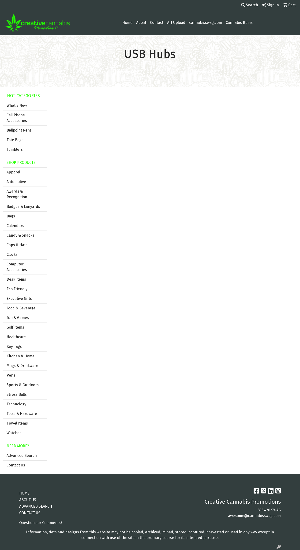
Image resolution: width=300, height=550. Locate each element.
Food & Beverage (21, 308)
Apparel (13, 172)
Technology (16, 404)
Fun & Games (18, 317)
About (141, 22)
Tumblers (15, 149)
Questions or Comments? (40, 523)
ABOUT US (27, 500)
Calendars (15, 226)
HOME (24, 493)
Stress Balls (17, 394)
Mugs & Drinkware (22, 365)
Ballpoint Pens (19, 130)
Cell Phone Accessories (17, 118)
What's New (17, 105)
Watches (14, 433)
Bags (11, 216)
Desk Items (16, 279)
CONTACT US (29, 513)
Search (249, 5)
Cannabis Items (239, 22)
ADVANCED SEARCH (35, 506)
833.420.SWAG (269, 510)
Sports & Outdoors (23, 385)
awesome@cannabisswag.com (254, 515)
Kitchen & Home (20, 356)
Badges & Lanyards (23, 206)
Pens (11, 375)
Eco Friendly (17, 289)
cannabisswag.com (205, 22)
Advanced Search (22, 455)
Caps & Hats (17, 245)
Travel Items (17, 423)
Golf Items (15, 327)
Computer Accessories (17, 267)
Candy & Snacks (20, 235)
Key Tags (14, 346)
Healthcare (16, 337)
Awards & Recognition (17, 194)
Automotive (16, 182)
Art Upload (176, 22)
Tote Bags (15, 140)
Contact (156, 22)
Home (127, 22)
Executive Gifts (19, 298)
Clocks (12, 254)
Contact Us (16, 465)
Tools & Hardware (22, 413)
